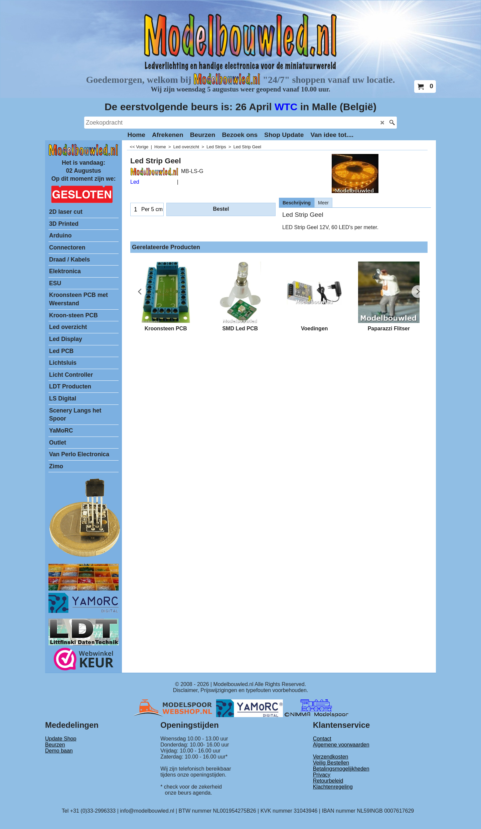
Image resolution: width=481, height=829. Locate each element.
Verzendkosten (330, 757)
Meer (323, 202)
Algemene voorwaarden (341, 745)
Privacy (321, 775)
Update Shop (60, 738)
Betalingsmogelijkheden (341, 769)
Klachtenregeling (333, 787)
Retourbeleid (328, 781)
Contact (322, 738)
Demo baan (59, 751)
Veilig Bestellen (331, 763)
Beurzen (55, 745)
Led (134, 182)
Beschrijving (297, 202)
